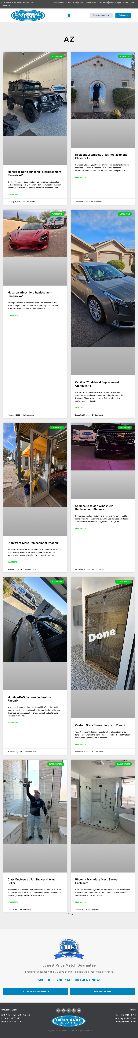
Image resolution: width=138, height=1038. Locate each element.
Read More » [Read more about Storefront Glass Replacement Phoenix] (13, 562)
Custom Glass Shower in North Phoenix (101, 725)
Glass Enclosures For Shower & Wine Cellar (32, 881)
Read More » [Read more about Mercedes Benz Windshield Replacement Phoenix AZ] (13, 194)
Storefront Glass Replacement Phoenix (33, 543)
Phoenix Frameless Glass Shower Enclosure (97, 881)
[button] (69, 15)
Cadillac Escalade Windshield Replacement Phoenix (94, 507)
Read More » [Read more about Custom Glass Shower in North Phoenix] (80, 744)
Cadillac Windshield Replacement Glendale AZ (97, 384)
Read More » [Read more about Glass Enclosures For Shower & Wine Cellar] (13, 902)
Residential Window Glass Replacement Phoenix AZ (101, 156)
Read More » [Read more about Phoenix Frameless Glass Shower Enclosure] (80, 902)
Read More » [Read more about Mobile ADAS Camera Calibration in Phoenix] (13, 723)
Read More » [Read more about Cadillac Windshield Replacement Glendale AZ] (80, 408)
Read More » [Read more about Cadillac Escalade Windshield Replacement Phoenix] (80, 528)
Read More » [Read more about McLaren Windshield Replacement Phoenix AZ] (13, 315)
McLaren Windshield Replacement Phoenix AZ (30, 294)
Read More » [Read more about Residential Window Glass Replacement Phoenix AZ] (80, 177)
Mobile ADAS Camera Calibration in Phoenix (31, 699)
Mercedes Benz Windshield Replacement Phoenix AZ (34, 173)
